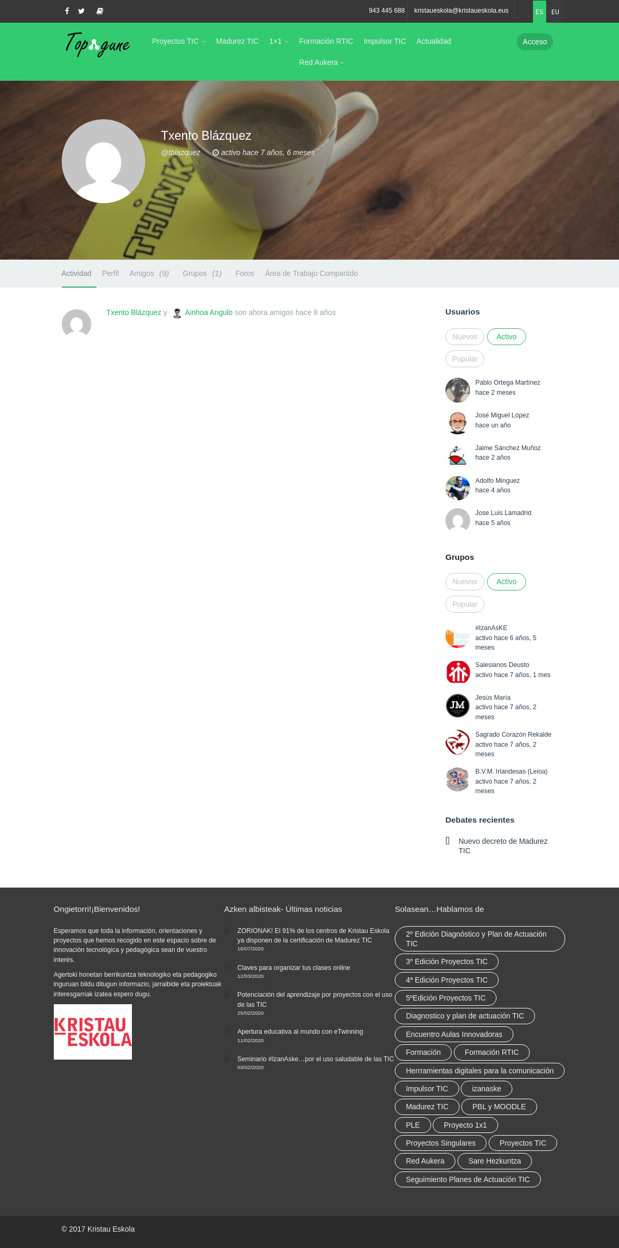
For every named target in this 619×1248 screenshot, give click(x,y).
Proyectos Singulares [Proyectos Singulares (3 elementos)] (440, 1143)
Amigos (150, 273)
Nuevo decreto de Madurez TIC (503, 846)
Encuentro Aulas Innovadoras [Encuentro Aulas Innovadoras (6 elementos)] (454, 1034)
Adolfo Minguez (497, 480)
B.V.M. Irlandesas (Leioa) (511, 771)
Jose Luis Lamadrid (503, 513)
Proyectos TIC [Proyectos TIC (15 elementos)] (523, 1143)
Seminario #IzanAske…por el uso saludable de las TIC (315, 1059)
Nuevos (464, 336)
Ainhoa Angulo (209, 312)
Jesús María (493, 697)
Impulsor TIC (385, 41)
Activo (507, 336)
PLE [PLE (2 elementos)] (413, 1125)
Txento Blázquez (134, 312)
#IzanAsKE (491, 628)
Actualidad (433, 41)
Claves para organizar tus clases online (293, 967)
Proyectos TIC (175, 41)
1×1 (275, 41)
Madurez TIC (237, 41)
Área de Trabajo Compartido (311, 273)
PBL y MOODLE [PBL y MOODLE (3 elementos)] (499, 1106)
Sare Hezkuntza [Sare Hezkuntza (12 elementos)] (495, 1161)
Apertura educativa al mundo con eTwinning (300, 1031)
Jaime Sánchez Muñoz (508, 448)
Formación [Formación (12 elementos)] (423, 1052)
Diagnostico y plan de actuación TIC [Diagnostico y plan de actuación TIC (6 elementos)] (465, 1016)
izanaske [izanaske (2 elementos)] (486, 1088)
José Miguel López (502, 415)
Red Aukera (318, 62)
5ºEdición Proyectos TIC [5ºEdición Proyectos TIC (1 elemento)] (445, 998)
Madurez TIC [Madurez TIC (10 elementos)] (427, 1106)
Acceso (535, 41)
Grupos (204, 273)
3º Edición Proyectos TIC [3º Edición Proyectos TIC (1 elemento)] (447, 961)
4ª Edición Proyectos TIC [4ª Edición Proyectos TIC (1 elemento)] (447, 980)
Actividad (77, 273)
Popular (465, 359)
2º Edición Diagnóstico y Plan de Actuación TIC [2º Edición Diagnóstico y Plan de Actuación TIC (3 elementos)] (476, 939)
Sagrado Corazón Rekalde (513, 734)
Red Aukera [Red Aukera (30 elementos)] (425, 1161)
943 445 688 (387, 10)
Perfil (110, 273)
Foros (244, 273)
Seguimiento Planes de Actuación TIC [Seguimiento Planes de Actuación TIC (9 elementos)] (468, 1179)
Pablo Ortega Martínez (507, 382)
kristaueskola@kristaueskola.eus (461, 10)
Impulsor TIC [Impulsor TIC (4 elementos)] (427, 1088)
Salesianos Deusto (502, 665)
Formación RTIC (326, 41)
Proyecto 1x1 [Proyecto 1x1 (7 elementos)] (465, 1125)
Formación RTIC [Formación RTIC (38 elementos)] (492, 1052)
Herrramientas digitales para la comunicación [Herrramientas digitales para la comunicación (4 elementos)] (480, 1070)
